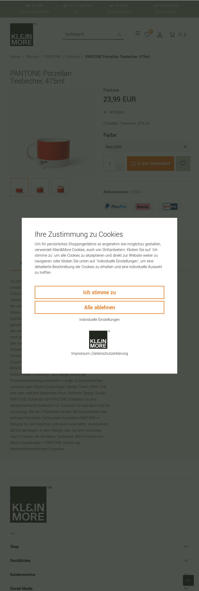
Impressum (80, 353)
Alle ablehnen (99, 307)
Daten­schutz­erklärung (110, 353)
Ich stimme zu (99, 292)
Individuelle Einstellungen (99, 319)
